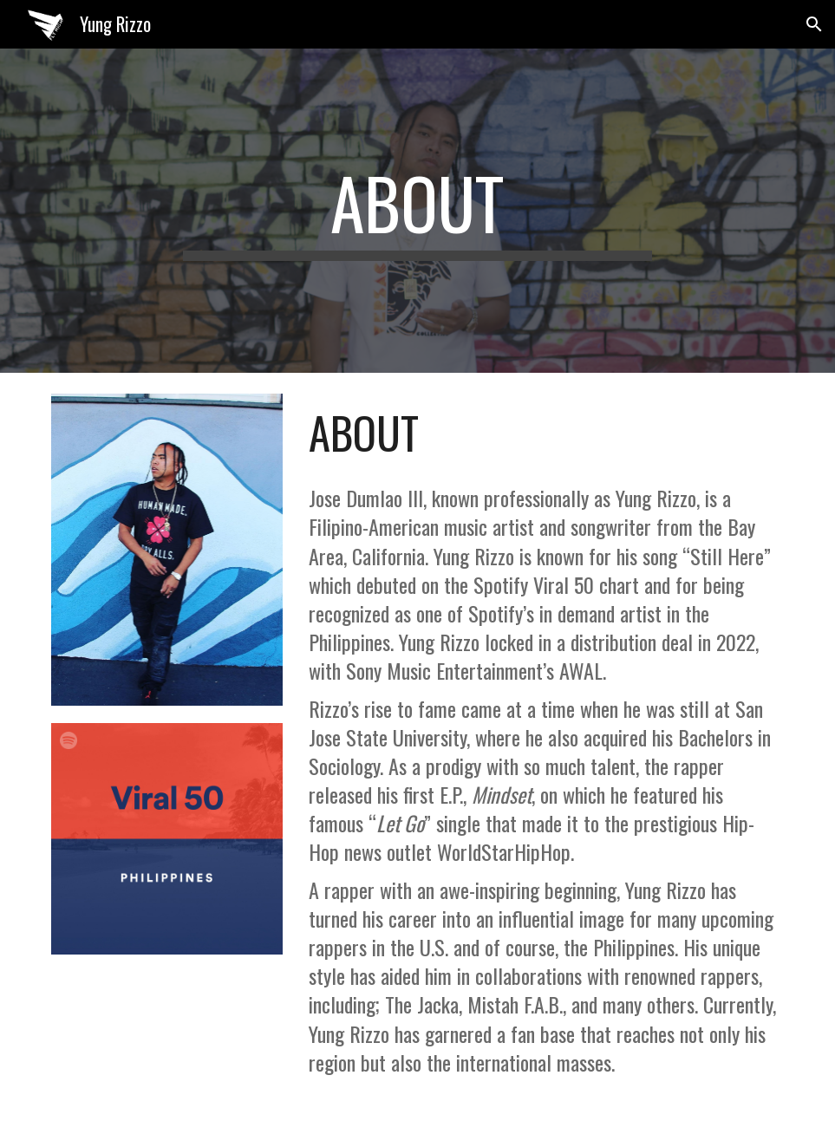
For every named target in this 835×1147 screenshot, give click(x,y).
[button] (814, 24)
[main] (417, 210)
